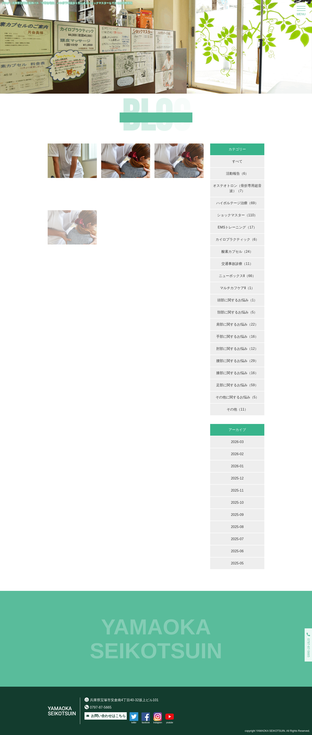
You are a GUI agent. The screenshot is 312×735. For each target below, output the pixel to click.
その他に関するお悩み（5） (237, 397)
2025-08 (237, 527)
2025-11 (237, 490)
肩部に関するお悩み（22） (237, 324)
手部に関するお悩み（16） (237, 336)
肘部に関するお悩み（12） (237, 348)
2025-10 (237, 502)
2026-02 (237, 454)
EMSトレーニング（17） (237, 227)
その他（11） (237, 409)
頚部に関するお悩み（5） (237, 312)
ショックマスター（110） (237, 215)
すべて (237, 161)
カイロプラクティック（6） (237, 239)
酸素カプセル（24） (237, 251)
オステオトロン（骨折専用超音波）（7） (237, 188)
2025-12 (237, 478)
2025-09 (237, 515)
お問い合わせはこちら (106, 716)
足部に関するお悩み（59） (237, 385)
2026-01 (237, 466)
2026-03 (237, 442)
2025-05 (237, 563)
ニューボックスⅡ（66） (237, 276)
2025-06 (237, 551)
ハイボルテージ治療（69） (237, 203)
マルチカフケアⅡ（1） (237, 288)
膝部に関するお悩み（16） (237, 373)
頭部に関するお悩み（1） (237, 300)
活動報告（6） (237, 173)
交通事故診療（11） (237, 264)
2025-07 (237, 539)
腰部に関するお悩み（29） (237, 361)
